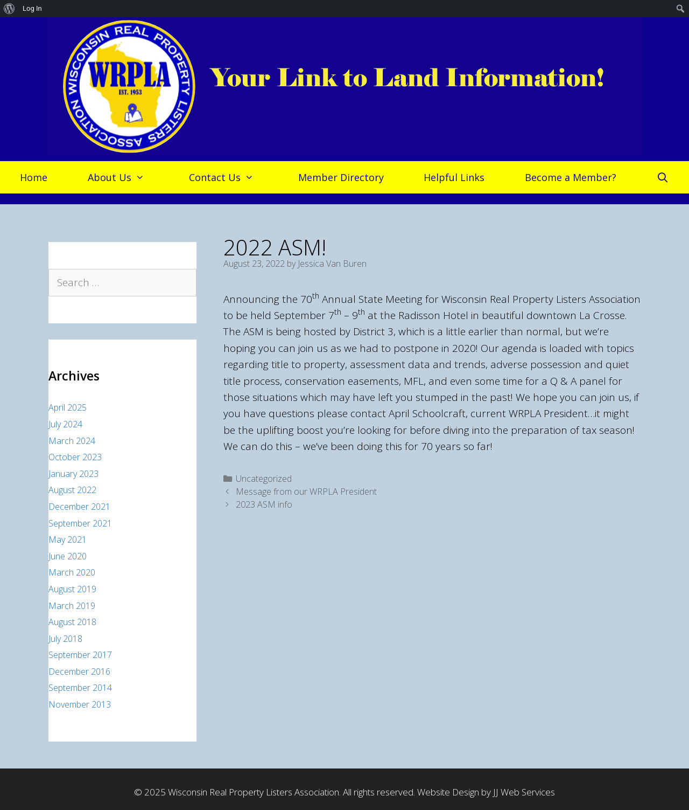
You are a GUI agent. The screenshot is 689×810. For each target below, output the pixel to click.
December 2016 (79, 671)
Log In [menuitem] (32, 8)
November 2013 (79, 704)
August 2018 (72, 622)
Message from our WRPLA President (306, 491)
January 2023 (73, 474)
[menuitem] (9, 8)
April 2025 (67, 407)
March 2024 (71, 441)
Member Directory (341, 177)
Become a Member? (570, 177)
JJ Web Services (524, 792)
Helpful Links (454, 177)
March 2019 (71, 606)
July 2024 (65, 424)
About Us (121, 177)
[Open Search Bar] (663, 177)
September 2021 (80, 523)
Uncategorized (264, 478)
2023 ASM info (264, 504)
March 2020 (71, 572)
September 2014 (80, 688)
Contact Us (226, 177)
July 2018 (65, 639)
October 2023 (75, 457)
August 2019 (72, 589)
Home (33, 177)
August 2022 (72, 490)
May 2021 (67, 539)
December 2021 (79, 507)
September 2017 (80, 655)
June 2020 (67, 556)
